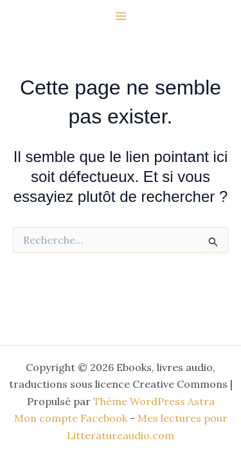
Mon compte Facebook (70, 418)
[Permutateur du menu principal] (121, 16)
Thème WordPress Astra (154, 401)
